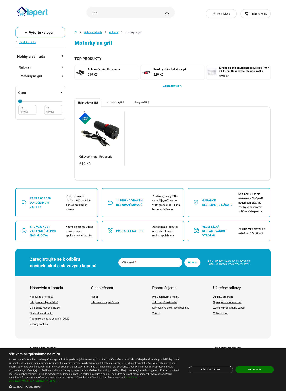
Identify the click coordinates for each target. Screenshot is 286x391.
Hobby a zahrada (93, 32)
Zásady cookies (39, 324)
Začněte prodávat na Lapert (229, 307)
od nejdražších (141, 102)
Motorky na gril (42, 76)
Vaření (156, 313)
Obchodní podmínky (41, 313)
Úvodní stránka (25, 42)
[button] (95, 381)
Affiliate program (223, 296)
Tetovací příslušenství (164, 302)
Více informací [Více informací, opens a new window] (133, 377)
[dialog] (143, 369)
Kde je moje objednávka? (44, 302)
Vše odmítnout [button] (210, 369)
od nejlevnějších (116, 102)
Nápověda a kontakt (41, 296)
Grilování (113, 32)
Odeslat (193, 262)
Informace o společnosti (105, 302)
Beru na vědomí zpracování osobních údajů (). (229, 262)
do (47, 108)
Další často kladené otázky (45, 307)
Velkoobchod (220, 313)
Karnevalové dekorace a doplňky (170, 307)
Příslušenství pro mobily (165, 296)
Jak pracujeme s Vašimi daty (232, 263)
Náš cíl (94, 296)
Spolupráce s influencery (227, 302)
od (21, 108)
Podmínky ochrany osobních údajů (49, 318)
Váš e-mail (129, 262)
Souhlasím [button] (254, 369)
